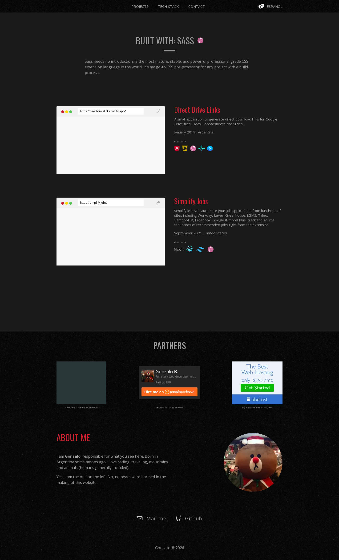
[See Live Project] (152, 111)
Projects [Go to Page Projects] (139, 6)
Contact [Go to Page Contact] (196, 6)
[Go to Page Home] (62, 5)
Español (274, 6)
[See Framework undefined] (177, 150)
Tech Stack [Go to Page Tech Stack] (168, 6)
